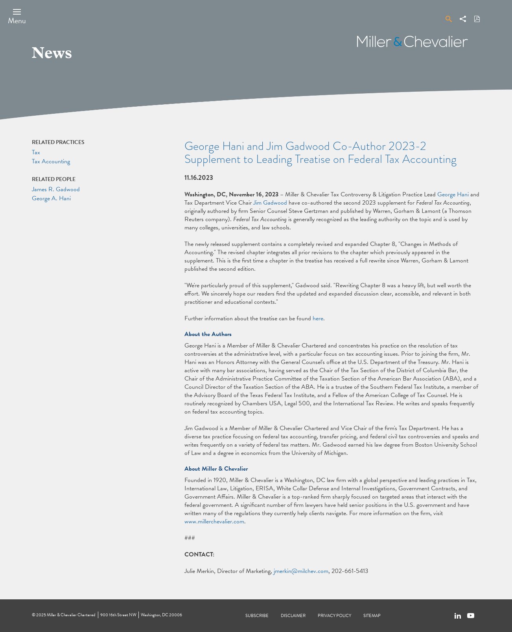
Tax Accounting (51, 161)
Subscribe (257, 615)
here (318, 318)
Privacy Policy (334, 615)
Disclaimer (293, 615)
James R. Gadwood (56, 189)
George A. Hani (51, 198)
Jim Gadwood (270, 202)
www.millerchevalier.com (214, 521)
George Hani (453, 194)
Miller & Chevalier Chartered (71, 615)
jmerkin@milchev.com (301, 571)
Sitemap (372, 615)
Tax (36, 152)
